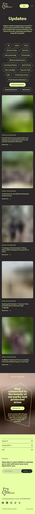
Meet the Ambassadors (17, 60)
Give (24, 6)
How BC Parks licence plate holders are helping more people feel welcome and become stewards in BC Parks (15, 139)
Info (17, 450)
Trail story (25, 50)
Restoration (26, 89)
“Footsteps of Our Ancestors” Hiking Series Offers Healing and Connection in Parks (15, 249)
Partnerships (25, 55)
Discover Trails (25, 70)
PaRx (8, 75)
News (17, 45)
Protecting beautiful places (17, 80)
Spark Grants (26, 65)
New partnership (10, 55)
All (9, 45)
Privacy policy (29, 509)
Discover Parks (12, 50)
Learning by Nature (10, 65)
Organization (17, 445)
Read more (6, 145)
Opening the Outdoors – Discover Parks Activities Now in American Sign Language (15, 305)
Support (17, 441)
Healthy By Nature (11, 89)
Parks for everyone (17, 85)
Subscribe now (18, 408)
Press (26, 45)
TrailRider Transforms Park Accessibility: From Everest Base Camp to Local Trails (15, 361)
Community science (21, 75)
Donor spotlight (10, 70)
